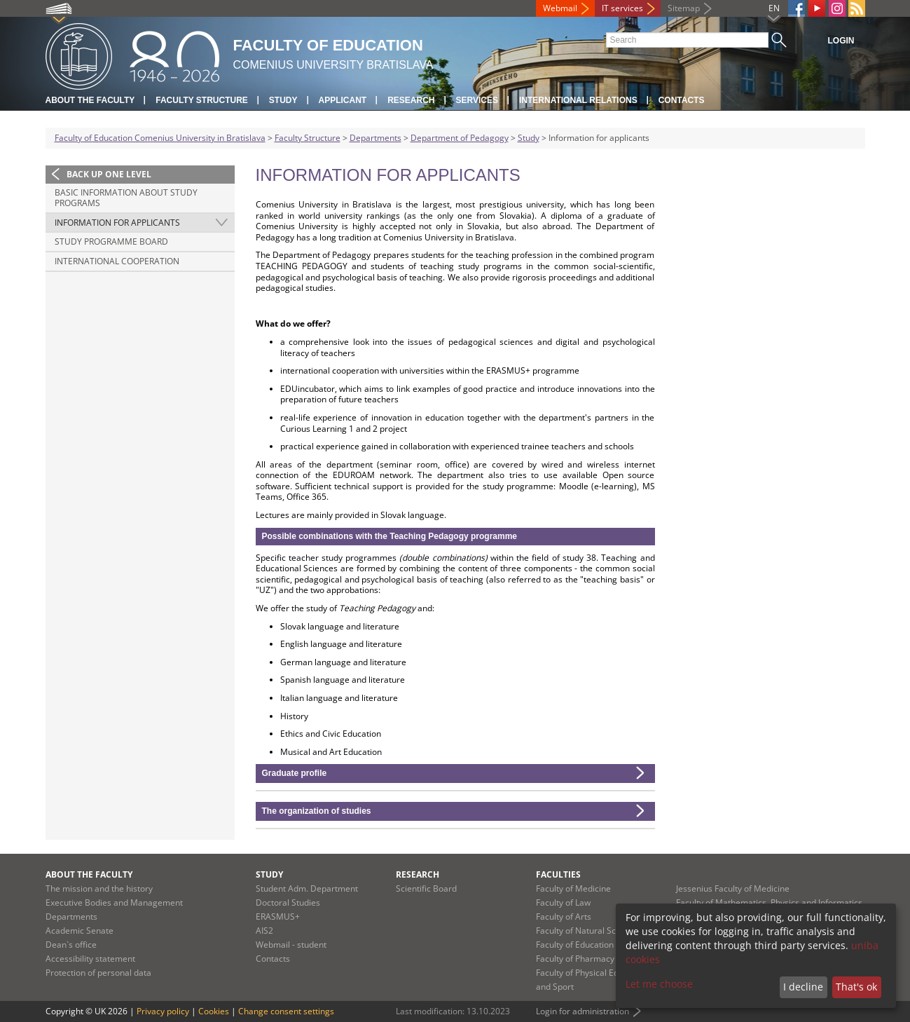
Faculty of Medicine (573, 888)
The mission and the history (99, 888)
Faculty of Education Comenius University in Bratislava (160, 138)
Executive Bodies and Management (114, 902)
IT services (622, 8)
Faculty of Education (575, 945)
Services (477, 100)
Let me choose (659, 983)
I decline (803, 986)
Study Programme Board (111, 241)
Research (410, 100)
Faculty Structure (202, 100)
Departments (375, 138)
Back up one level (109, 174)
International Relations (578, 100)
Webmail (560, 8)
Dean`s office (71, 945)
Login (841, 41)
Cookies (213, 1011)
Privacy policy (163, 1011)
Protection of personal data (98, 973)
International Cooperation (117, 261)
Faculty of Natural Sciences (588, 930)
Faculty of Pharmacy (575, 959)
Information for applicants (117, 223)
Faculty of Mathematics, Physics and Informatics (769, 902)
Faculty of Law (563, 902)
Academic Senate (79, 930)
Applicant (343, 100)
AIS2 (264, 930)
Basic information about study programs (126, 198)
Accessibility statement (90, 959)
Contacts (682, 100)
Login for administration (582, 1011)
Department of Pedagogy (460, 138)
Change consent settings (286, 1011)
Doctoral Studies (288, 902)
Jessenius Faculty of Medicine (733, 888)
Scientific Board (426, 888)
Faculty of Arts (563, 916)
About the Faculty (90, 100)
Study (283, 100)
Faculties (558, 874)
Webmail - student (291, 945)
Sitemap (684, 8)
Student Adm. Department (307, 888)
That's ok (856, 986)
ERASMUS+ (278, 916)
